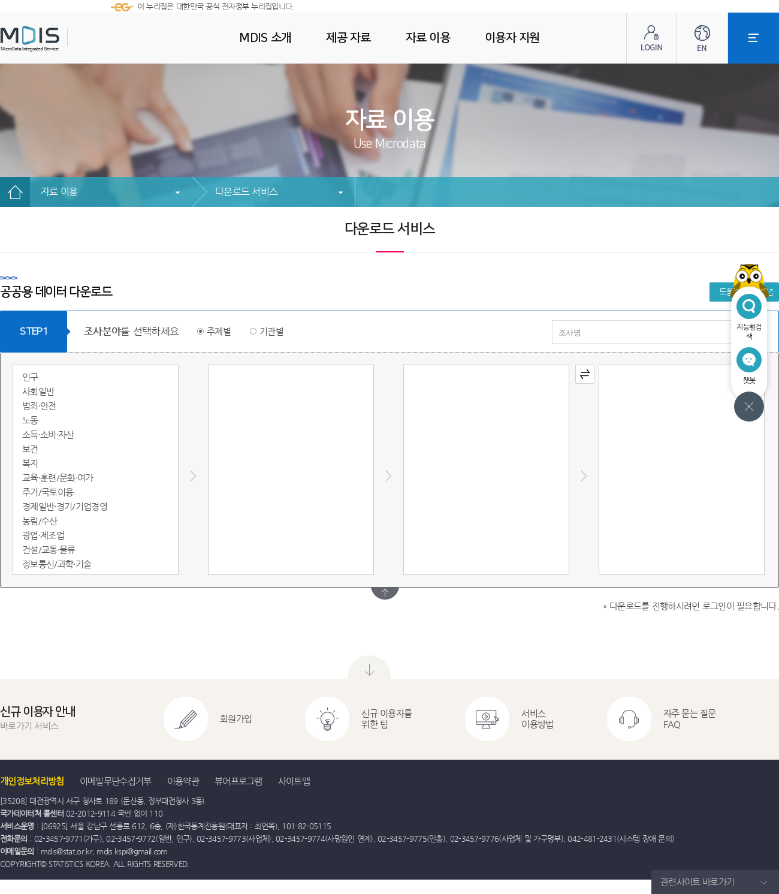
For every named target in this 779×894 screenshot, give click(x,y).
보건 (30, 449)
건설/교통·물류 (49, 549)
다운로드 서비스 (246, 191)
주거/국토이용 (47, 492)
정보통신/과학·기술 (56, 564)
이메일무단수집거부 (116, 781)
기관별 (271, 331)
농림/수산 (40, 521)
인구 (30, 377)
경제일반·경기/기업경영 (64, 506)
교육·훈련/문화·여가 (57, 477)
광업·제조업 (43, 535)
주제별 (219, 331)
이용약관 (183, 781)
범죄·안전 (39, 406)
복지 (30, 463)
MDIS (60, 39)
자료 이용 (59, 191)
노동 (30, 420)
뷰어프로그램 (238, 781)
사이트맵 (294, 781)
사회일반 (38, 391)
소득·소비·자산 (48, 434)
